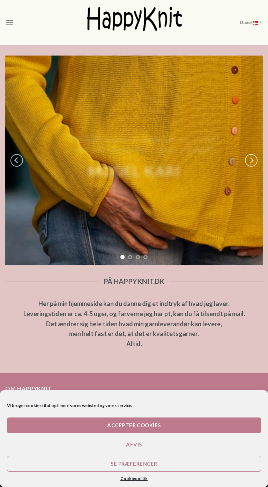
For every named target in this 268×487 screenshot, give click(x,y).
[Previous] (16, 160)
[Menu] (9, 22)
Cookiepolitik (134, 478)
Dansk (251, 22)
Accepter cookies (134, 425)
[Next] (251, 160)
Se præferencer (134, 463)
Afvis (134, 444)
